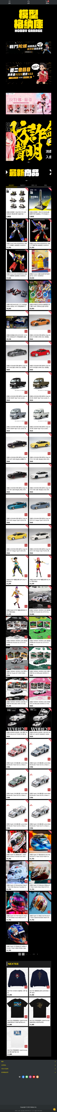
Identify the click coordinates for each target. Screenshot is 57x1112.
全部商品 (3, 1065)
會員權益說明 (4, 1072)
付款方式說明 (4, 1068)
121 (34, 954)
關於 (2, 1061)
